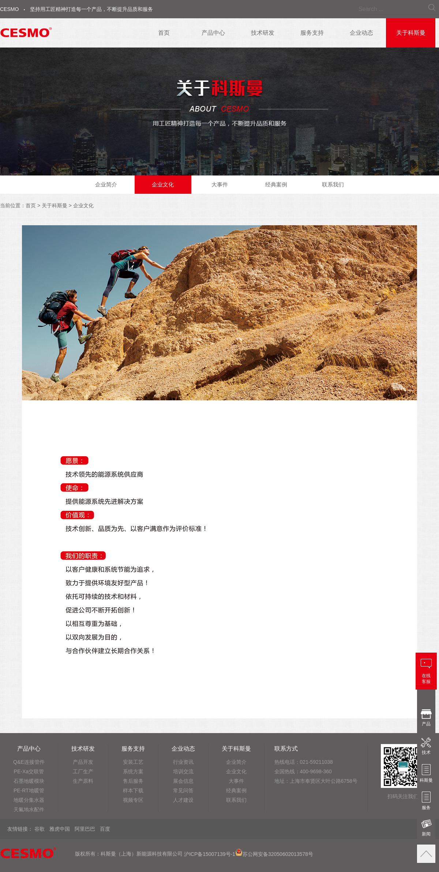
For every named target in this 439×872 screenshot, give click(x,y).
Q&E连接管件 (29, 762)
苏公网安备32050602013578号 (274, 854)
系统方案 (133, 771)
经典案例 (276, 184)
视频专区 (133, 800)
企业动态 (361, 33)
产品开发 (83, 762)
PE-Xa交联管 (29, 771)
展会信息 (183, 781)
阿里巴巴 (85, 829)
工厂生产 (83, 771)
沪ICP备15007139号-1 (209, 854)
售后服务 (133, 781)
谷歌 (39, 829)
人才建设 (183, 800)
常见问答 (183, 790)
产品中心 (213, 33)
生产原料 (83, 781)
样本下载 (133, 790)
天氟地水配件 (29, 809)
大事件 (219, 184)
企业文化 (163, 184)
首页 (164, 33)
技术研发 (262, 33)
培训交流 (183, 771)
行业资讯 (183, 762)
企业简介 (106, 184)
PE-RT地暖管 (29, 790)
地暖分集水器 (29, 800)
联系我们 (333, 184)
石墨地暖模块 (29, 781)
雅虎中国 (59, 829)
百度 (105, 829)
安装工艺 (133, 762)
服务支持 (312, 33)
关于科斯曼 (410, 33)
